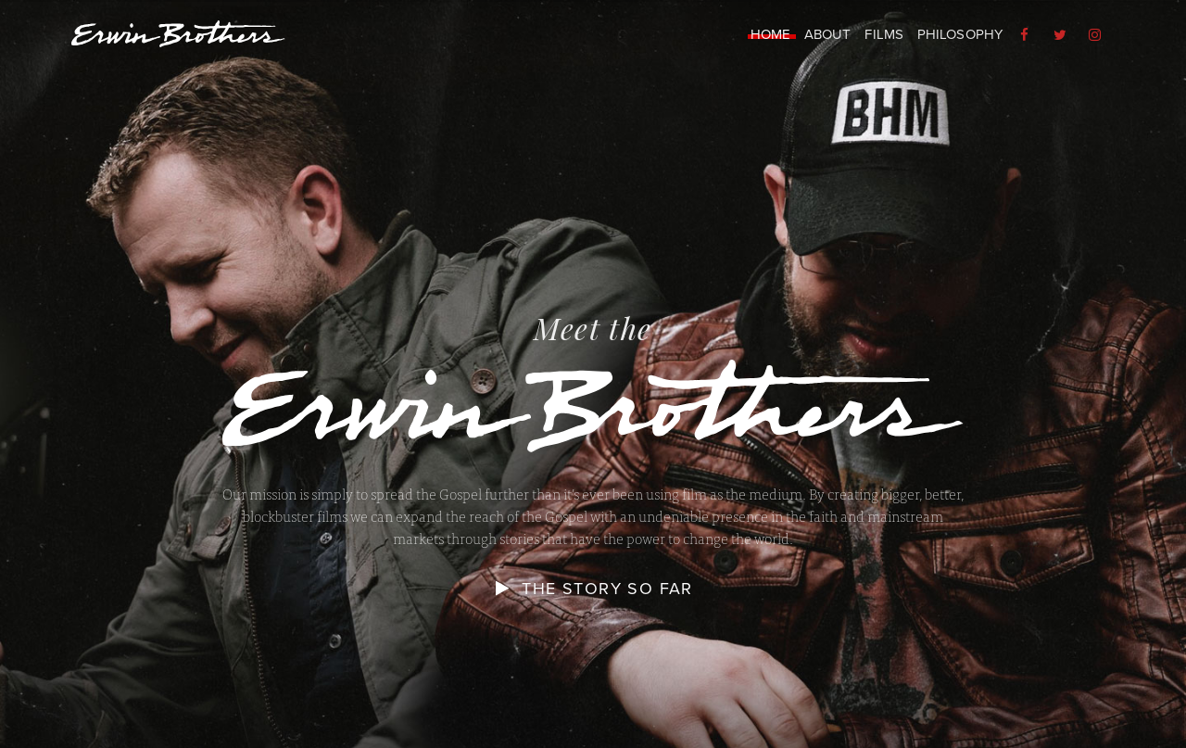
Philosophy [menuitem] (960, 34)
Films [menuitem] (883, 34)
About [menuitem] (828, 34)
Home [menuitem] (770, 34)
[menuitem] (1026, 35)
